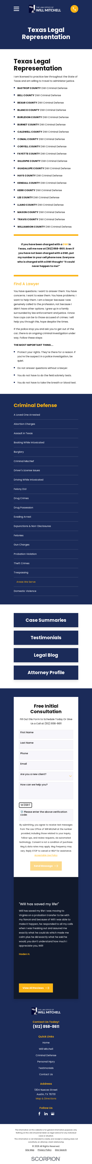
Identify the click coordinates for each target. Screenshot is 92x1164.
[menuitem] (46, 415)
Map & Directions (46, 1101)
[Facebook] (39, 1116)
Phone (24, 756)
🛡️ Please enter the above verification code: (43, 816)
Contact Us (46, 1077)
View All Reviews (36, 991)
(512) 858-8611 (46, 1029)
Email (23, 766)
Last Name (26, 745)
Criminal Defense (46, 1058)
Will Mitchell (46, 1051)
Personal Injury (46, 1064)
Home (46, 1045)
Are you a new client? (33, 776)
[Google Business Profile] (52, 1116)
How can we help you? (34, 787)
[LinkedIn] (46, 1116)
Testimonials (46, 1070)
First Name (26, 735)
